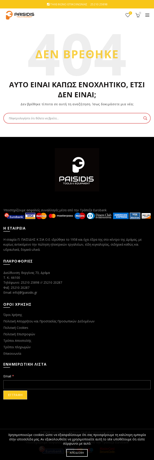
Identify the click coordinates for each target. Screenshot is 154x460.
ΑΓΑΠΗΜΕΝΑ (130, 13)
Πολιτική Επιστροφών (19, 334)
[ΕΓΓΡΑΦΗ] (15, 395)
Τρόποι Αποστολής (17, 340)
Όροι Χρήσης (12, 315)
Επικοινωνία (12, 353)
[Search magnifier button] (145, 118)
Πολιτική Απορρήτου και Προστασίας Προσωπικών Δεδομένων (49, 321)
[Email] (77, 384)
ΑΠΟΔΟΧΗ (77, 453)
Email (8, 376)
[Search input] (75, 118)
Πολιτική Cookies (15, 328)
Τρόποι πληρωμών (17, 347)
